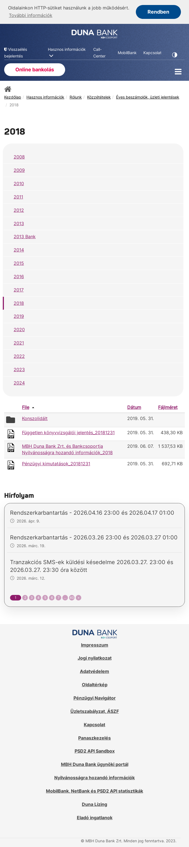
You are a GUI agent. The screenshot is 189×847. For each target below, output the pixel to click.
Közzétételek (99, 96)
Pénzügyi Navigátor (94, 697)
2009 (19, 169)
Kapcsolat (94, 724)
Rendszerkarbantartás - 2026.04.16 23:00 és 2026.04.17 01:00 (92, 512)
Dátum (134, 406)
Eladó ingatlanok (94, 817)
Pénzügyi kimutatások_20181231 (56, 463)
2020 (19, 329)
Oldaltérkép (94, 684)
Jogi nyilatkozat (95, 657)
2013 (19, 223)
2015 (19, 262)
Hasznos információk (45, 96)
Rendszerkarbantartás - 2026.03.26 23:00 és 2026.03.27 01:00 (94, 537)
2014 (19, 249)
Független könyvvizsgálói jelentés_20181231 (68, 432)
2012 (19, 209)
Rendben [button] (158, 12)
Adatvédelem (94, 671)
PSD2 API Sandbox (95, 750)
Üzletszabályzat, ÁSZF (94, 710)
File (25, 406)
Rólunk (76, 96)
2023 (19, 369)
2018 (19, 302)
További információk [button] (30, 15)
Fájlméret (168, 406)
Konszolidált (35, 418)
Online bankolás (34, 69)
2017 (19, 289)
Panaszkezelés (94, 737)
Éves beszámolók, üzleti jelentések (147, 96)
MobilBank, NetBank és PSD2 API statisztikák (94, 790)
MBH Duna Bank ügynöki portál (94, 763)
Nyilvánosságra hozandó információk (94, 777)
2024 (19, 382)
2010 (19, 183)
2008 (19, 156)
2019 (19, 316)
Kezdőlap (12, 96)
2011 (18, 196)
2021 (19, 342)
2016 (19, 276)
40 (72, 597)
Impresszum (94, 644)
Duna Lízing (94, 803)
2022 (19, 355)
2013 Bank (25, 236)
